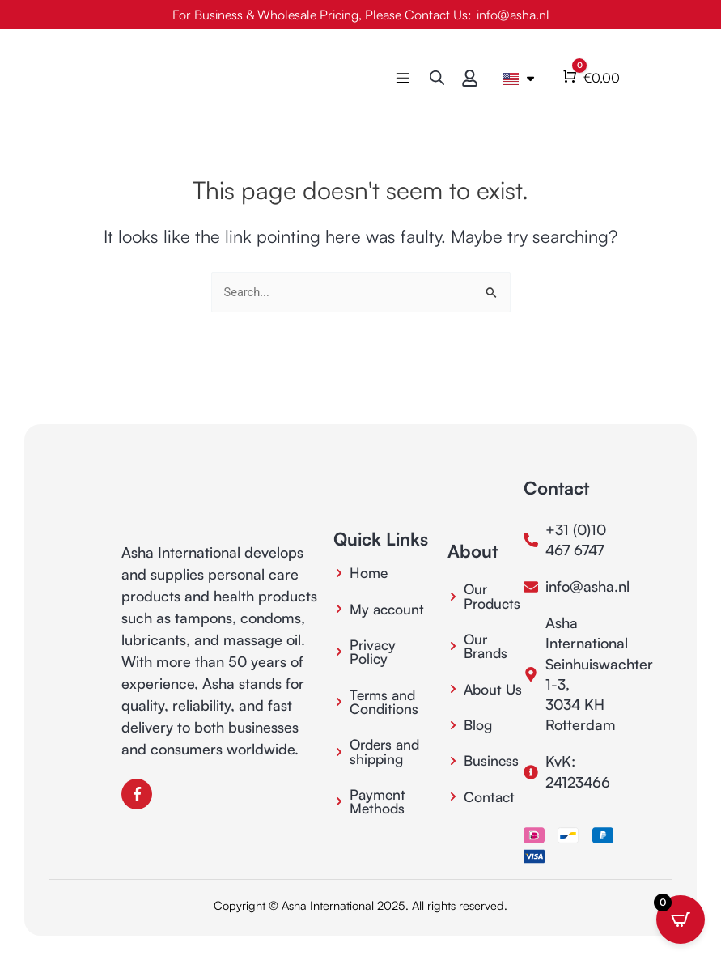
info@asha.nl (513, 14)
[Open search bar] (437, 77)
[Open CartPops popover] (680, 919)
